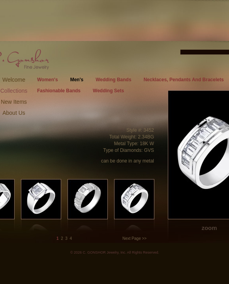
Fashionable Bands (59, 90)
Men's (77, 79)
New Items (14, 102)
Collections (13, 91)
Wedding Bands (113, 79)
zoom (209, 227)
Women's (47, 79)
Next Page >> (134, 238)
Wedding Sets (108, 90)
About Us (13, 113)
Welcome (13, 80)
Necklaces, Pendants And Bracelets (184, 79)
